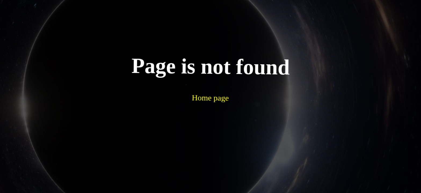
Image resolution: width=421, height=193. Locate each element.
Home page (196, 82)
